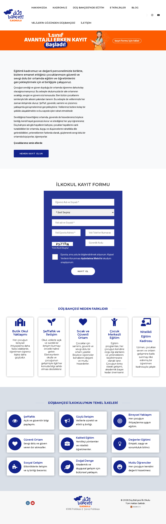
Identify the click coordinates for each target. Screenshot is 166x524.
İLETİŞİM (86, 22)
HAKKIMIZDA (39, 7)
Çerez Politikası (92, 509)
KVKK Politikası (73, 509)
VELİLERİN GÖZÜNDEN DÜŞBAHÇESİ (53, 22)
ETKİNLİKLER (118, 7)
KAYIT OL (83, 271)
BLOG (135, 7)
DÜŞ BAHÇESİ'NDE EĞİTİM (89, 7)
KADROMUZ (60, 7)
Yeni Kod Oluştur (60, 248)
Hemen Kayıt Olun (31, 153)
